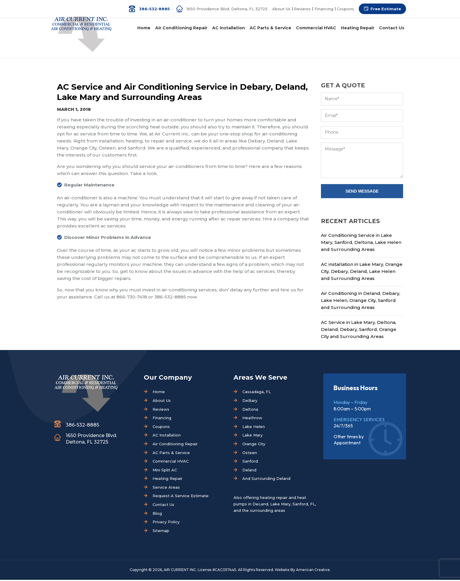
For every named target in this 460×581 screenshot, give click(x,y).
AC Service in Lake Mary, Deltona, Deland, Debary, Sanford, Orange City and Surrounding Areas (358, 330)
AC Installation (167, 436)
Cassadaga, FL (256, 392)
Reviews (301, 8)
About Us (279, 8)
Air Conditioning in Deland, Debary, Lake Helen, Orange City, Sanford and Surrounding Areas (360, 301)
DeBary (249, 401)
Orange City (253, 445)
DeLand (260, 505)
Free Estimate (386, 8)
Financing (323, 8)
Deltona (250, 410)
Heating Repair (167, 479)
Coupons (345, 8)
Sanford (250, 462)
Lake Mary (252, 436)
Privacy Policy (166, 523)
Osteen (249, 453)
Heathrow (252, 419)
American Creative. (313, 571)
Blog (157, 514)
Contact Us (163, 505)
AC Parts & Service (171, 453)
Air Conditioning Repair (175, 445)
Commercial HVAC (171, 462)
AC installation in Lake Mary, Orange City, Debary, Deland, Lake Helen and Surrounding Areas (361, 272)
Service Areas (166, 488)
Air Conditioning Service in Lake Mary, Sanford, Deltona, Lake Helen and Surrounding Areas (361, 243)
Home (159, 392)
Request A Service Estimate (181, 497)
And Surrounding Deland (266, 479)
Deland (249, 471)
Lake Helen (253, 427)
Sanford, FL (303, 505)
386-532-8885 (152, 8)
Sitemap (161, 531)
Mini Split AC (165, 471)
